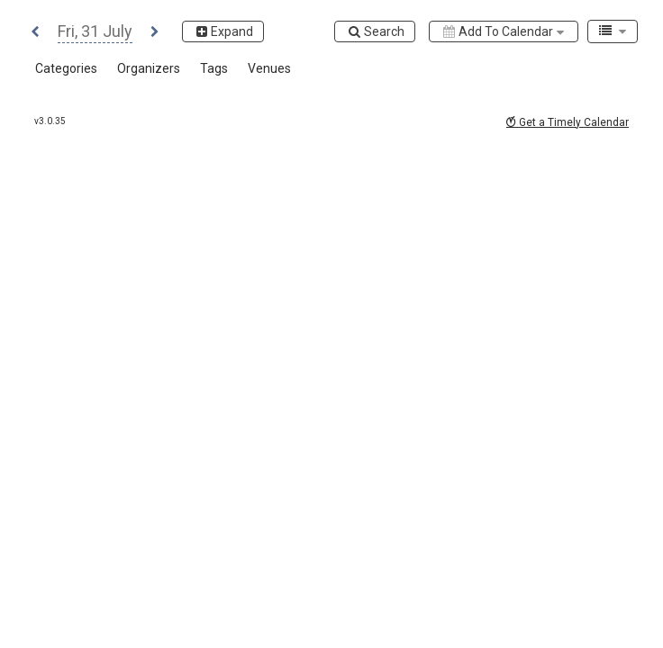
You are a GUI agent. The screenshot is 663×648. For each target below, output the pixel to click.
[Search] (374, 31)
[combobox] (612, 31)
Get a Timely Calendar (567, 122)
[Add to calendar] (503, 31)
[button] (35, 32)
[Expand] (223, 31)
